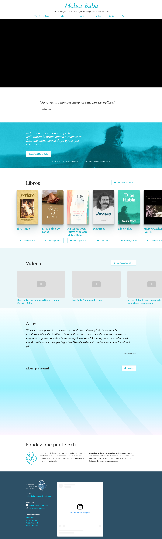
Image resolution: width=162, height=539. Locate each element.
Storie (111, 16)
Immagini (80, 16)
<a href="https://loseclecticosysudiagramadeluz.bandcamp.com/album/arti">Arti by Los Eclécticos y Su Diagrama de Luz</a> (35, 403)
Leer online (103, 240)
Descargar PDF (27, 240)
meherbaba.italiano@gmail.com (38, 496)
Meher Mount (31, 520)
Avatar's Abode (32, 523)
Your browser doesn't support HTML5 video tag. (81, 53)
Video (98, 16)
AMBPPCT (30, 518)
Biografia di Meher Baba (38, 154)
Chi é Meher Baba (41, 16)
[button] (125, 16)
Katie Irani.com (32, 525)
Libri (62, 16)
